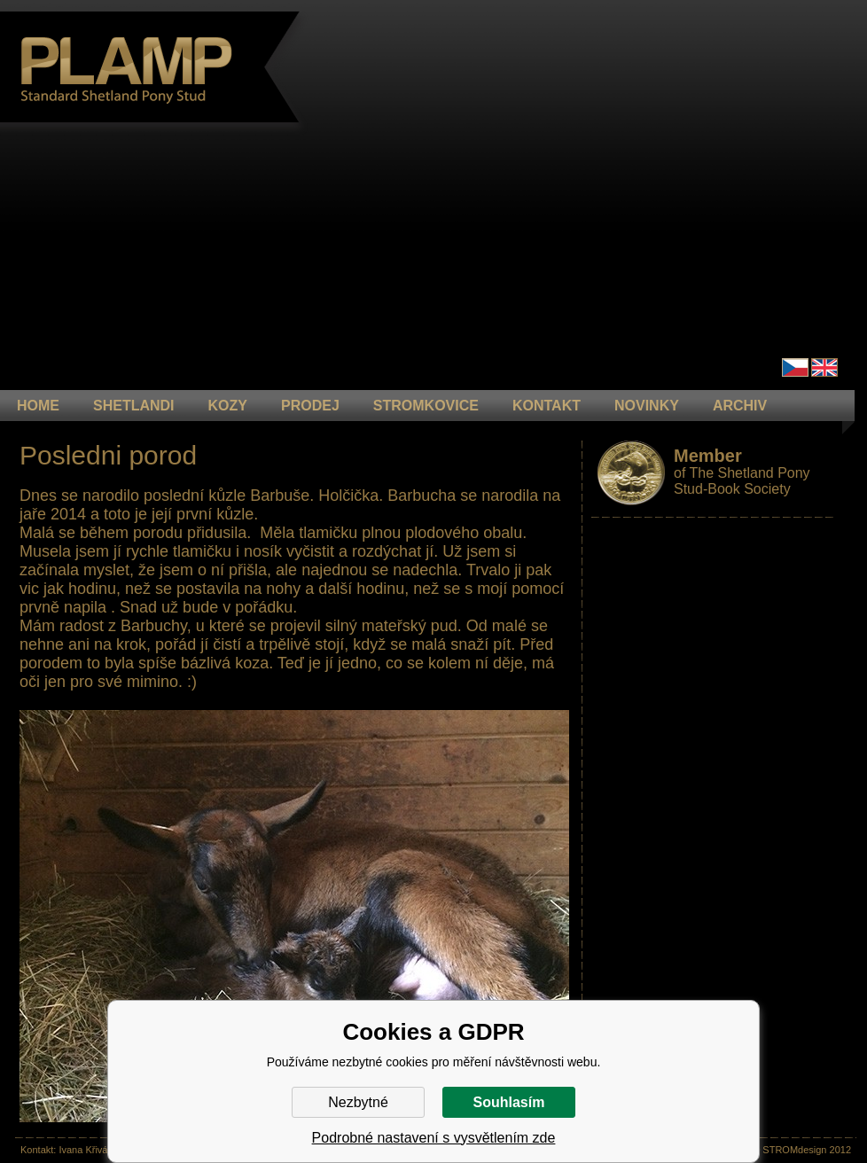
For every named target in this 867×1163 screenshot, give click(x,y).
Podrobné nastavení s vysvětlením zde (434, 1137)
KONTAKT (546, 405)
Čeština (795, 367)
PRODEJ (310, 405)
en (824, 367)
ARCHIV (740, 405)
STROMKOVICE (426, 405)
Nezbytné (358, 1102)
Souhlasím (509, 1102)
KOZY (227, 405)
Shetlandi (134, 405)
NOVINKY (646, 405)
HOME (38, 405)
